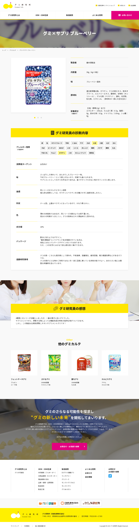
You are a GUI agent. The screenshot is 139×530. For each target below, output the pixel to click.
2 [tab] (38, 118)
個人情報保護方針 (40, 526)
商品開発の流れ (43, 479)
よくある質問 (97, 15)
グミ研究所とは (14, 15)
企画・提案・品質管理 (45, 482)
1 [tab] (35, 118)
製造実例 (69, 15)
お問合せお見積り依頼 (113, 470)
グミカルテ (13, 50)
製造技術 (41, 486)
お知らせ (122, 5)
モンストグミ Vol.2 (68, 482)
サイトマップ (15, 526)
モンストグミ (66, 486)
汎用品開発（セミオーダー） (48, 476)
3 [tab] (41, 118)
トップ (4, 50)
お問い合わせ (127, 15)
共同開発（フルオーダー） (47, 472)
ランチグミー (66, 476)
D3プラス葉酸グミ (68, 472)
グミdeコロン (66, 489)
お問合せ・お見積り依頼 (69, 446)
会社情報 (133, 5)
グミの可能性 (19, 472)
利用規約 (27, 526)
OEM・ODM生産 (42, 15)
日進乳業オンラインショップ (106, 5)
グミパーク (65, 479)
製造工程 (41, 489)
